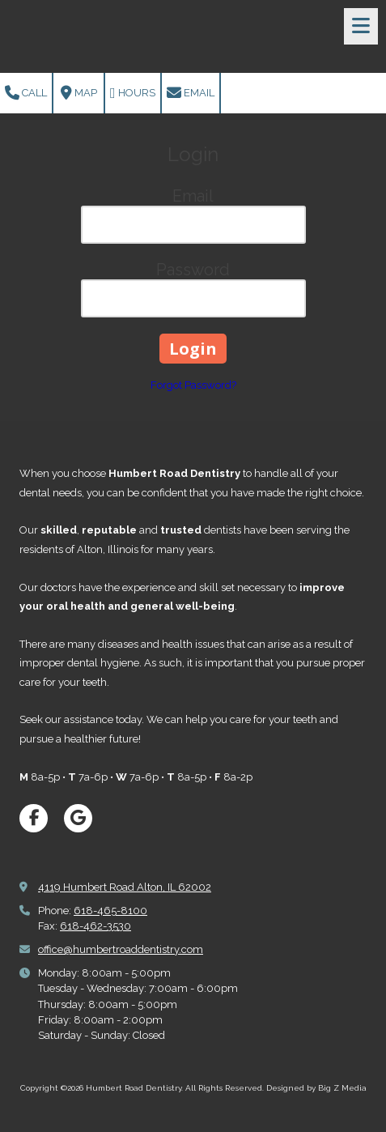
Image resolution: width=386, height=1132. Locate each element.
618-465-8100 (110, 910)
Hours (132, 93)
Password (193, 269)
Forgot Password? (193, 385)
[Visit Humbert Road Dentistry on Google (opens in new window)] (78, 818)
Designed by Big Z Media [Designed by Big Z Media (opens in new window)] (316, 1087)
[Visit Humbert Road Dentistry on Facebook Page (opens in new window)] (33, 818)
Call (26, 93)
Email (190, 93)
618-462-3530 (95, 926)
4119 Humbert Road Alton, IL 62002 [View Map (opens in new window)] (124, 887)
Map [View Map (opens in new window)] (79, 93)
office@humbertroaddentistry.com (120, 949)
